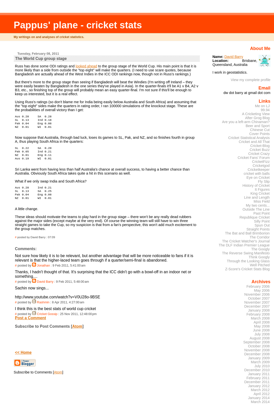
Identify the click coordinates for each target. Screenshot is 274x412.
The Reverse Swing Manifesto (246, 253)
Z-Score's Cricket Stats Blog (247, 269)
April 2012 (262, 394)
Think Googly (259, 257)
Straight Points (258, 229)
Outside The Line (256, 209)
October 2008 (259, 346)
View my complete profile (251, 80)
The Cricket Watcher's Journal (246, 241)
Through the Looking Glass (248, 261)
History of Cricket (256, 185)
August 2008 (260, 338)
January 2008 (259, 310)
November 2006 (257, 294)
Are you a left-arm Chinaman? (246, 122)
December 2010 (257, 370)
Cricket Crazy (259, 154)
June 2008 (261, 330)
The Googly (260, 249)
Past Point (261, 213)
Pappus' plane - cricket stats (78, 25)
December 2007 (257, 306)
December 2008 (257, 354)
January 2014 (259, 398)
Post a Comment (30, 324)
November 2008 (257, 350)
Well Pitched (260, 265)
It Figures (262, 189)
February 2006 (258, 286)
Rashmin (43, 308)
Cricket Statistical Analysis (249, 138)
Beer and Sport (258, 126)
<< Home (23, 358)
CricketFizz (261, 162)
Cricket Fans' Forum (254, 158)
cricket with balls (257, 174)
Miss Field (262, 201)
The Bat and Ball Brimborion (247, 233)
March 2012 (260, 390)
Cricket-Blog (260, 146)
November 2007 (257, 302)
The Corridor (260, 237)
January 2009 (259, 358)
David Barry (45, 287)
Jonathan (43, 271)
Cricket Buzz (260, 150)
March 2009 (260, 362)
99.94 (265, 110)
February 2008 (258, 314)
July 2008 (262, 334)
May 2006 (262, 290)
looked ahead (86, 66)
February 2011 (258, 378)
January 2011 (259, 374)
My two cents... (258, 205)
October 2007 (259, 298)
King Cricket (260, 193)
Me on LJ (262, 106)
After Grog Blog (257, 118)
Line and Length (257, 197)
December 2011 (257, 382)
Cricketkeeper (259, 170)
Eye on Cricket (258, 178)
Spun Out (262, 225)
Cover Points (259, 134)
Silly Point (262, 221)
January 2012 (259, 386)
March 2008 (260, 318)
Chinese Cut (260, 130)
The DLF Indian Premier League (244, 245)
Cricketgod (261, 166)
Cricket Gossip (47, 320)
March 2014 (260, 402)
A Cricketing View (256, 114)
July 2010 (262, 366)
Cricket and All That (254, 142)
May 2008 (262, 326)
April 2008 (262, 322)
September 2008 (256, 342)
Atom (77, 332)
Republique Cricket (254, 217)
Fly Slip (264, 181)
